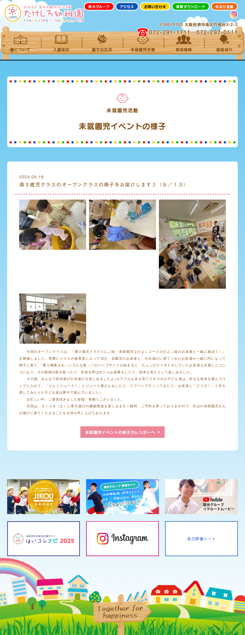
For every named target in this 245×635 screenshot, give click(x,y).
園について (20, 43)
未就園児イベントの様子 (120, 432)
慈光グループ (99, 6)
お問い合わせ (155, 6)
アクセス (127, 6)
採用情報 (184, 43)
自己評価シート (201, 538)
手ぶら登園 (224, 6)
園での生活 (102, 43)
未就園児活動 (143, 43)
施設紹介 (224, 43)
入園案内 (61, 43)
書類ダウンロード (190, 6)
